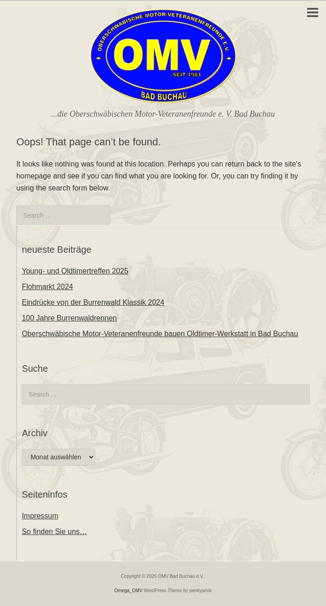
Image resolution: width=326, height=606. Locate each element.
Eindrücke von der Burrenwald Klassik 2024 (93, 302)
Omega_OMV (128, 590)
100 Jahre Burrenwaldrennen (69, 318)
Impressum (40, 516)
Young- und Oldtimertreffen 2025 (75, 271)
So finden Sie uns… (54, 531)
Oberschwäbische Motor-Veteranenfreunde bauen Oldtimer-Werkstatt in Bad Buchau (160, 334)
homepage (33, 176)
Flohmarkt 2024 (47, 287)
